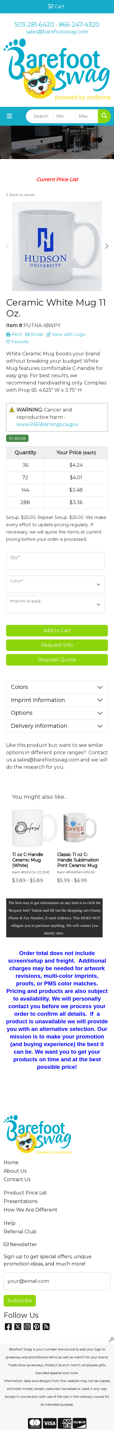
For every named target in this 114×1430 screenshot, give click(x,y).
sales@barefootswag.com (57, 32)
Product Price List (25, 1193)
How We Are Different (30, 1210)
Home (11, 1162)
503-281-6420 (34, 24)
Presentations (20, 1201)
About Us (15, 1171)
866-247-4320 (79, 24)
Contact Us (17, 1179)
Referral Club (20, 1232)
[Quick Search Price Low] (64, 116)
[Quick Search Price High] (86, 116)
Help (10, 1223)
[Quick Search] (39, 116)
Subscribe (20, 1300)
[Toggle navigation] (9, 116)
